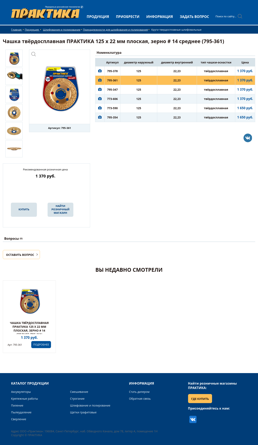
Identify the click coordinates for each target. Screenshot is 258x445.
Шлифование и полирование (61, 29)
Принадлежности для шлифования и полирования (115, 29)
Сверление (18, 419)
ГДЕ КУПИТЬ (200, 399)
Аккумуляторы (21, 392)
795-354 (112, 117)
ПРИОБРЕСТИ (127, 16)
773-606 (112, 99)
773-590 (112, 108)
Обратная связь (140, 398)
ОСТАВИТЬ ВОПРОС (20, 255)
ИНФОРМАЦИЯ (159, 16)
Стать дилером (139, 392)
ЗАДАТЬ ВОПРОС (194, 16)
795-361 (112, 80)
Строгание (77, 398)
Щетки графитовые (83, 412)
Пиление (17, 405)
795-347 (112, 89)
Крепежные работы (24, 398)
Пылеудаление (21, 412)
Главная (16, 29)
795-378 (112, 71)
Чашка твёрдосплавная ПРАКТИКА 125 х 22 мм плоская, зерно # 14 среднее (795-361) (29, 328)
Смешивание (79, 392)
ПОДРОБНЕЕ (41, 344)
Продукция (32, 29)
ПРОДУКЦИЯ (98, 16)
